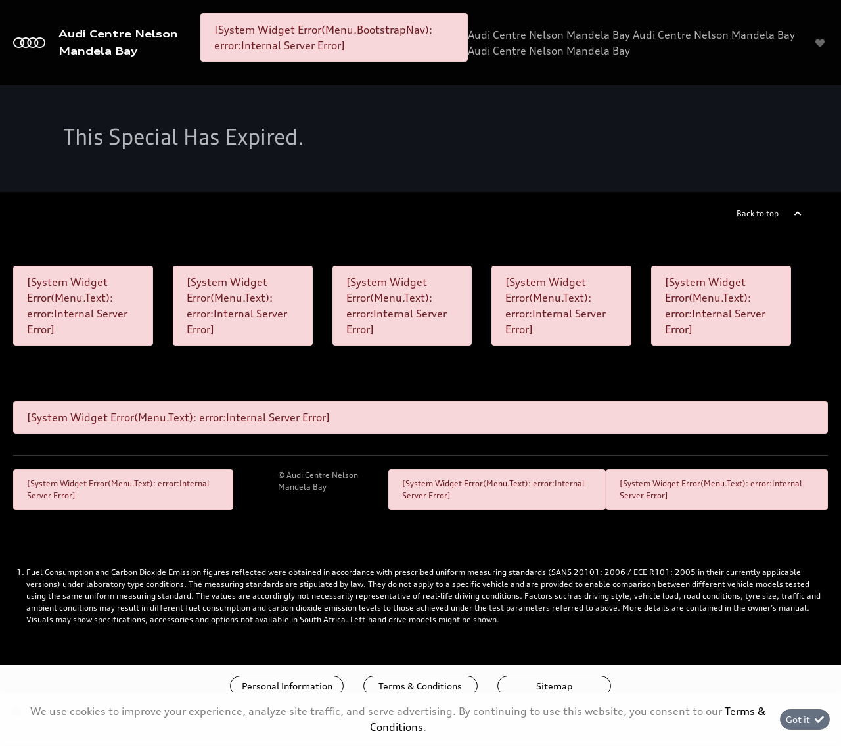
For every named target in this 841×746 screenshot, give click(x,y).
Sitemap (554, 685)
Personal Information (287, 685)
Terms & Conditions (420, 685)
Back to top (758, 213)
